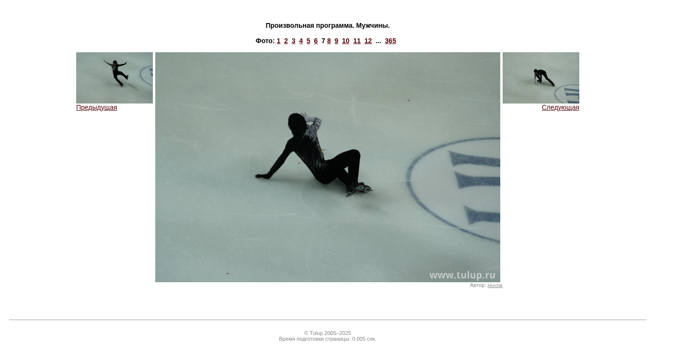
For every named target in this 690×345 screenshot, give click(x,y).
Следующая (541, 104)
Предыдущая (114, 104)
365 (390, 41)
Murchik (495, 285)
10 (346, 41)
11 (357, 41)
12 (368, 41)
